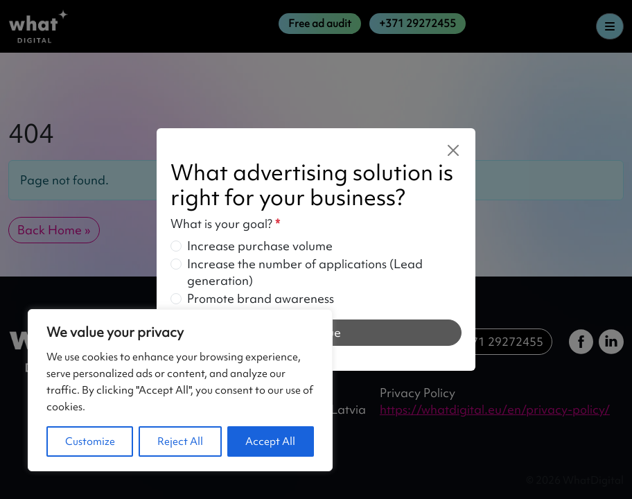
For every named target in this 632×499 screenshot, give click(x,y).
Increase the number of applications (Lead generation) (305, 272)
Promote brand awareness (260, 298)
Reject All (180, 441)
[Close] (453, 150)
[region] (180, 390)
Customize (90, 441)
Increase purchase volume (260, 246)
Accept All (270, 441)
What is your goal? (225, 223)
